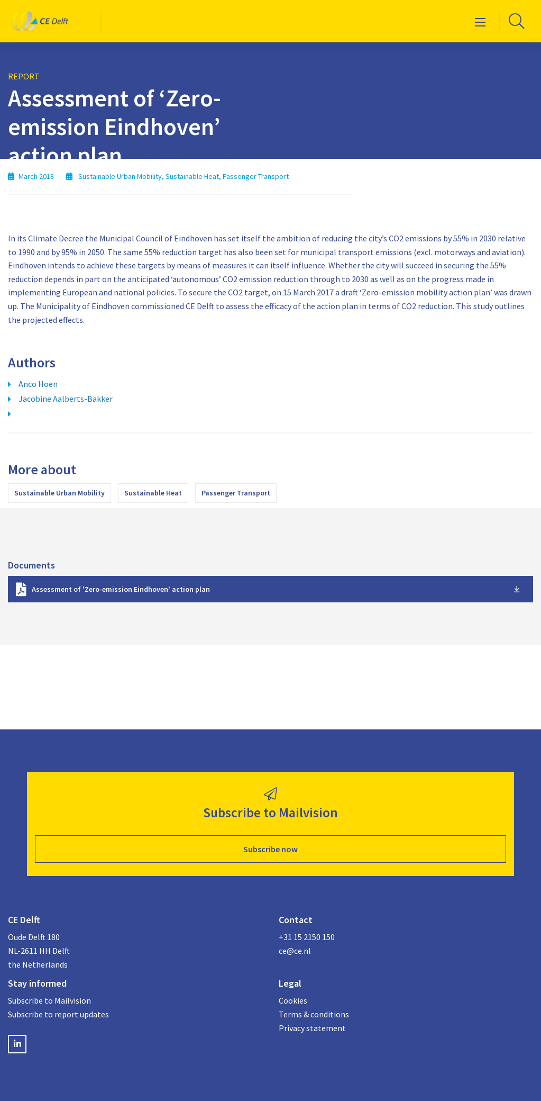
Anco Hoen (38, 383)
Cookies (293, 1000)
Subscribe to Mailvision (49, 1000)
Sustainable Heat (153, 493)
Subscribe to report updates (58, 1014)
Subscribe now (270, 849)
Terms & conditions (314, 1014)
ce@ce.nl (295, 950)
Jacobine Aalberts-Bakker (66, 398)
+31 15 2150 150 (307, 937)
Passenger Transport (235, 493)
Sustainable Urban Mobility (59, 493)
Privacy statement (312, 1028)
